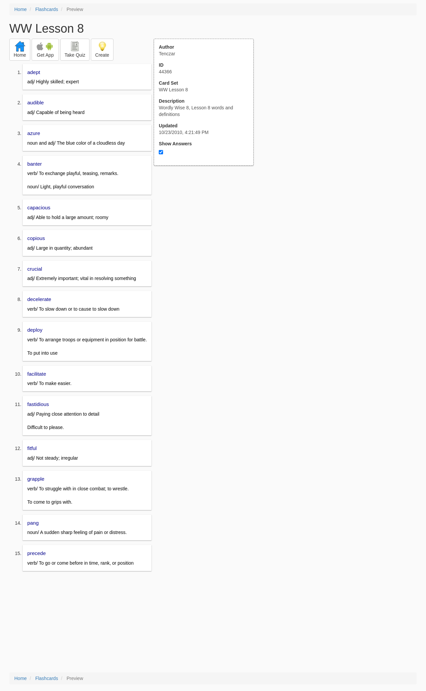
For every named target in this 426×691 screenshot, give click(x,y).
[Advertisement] (207, 231)
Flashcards (46, 9)
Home (20, 9)
